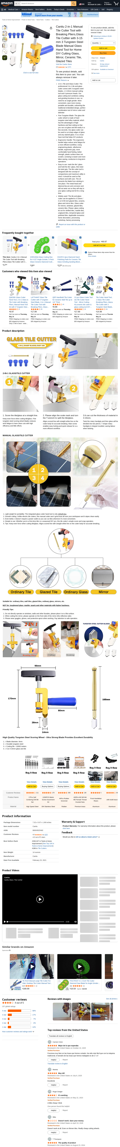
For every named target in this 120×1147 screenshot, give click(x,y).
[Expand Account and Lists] (101, 4)
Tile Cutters (55, 20)
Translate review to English (58, 1064)
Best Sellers (40, 9)
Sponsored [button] (6, 950)
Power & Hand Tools (28, 20)
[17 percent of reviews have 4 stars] (19, 1015)
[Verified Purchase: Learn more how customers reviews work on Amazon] (54, 1050)
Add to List (96, 80)
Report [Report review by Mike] (65, 1132)
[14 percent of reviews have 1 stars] (19, 1027)
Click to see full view (30, 73)
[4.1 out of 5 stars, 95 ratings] (36, 309)
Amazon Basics (27, 9)
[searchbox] (45, 3)
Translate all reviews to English (60, 1036)
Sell (103, 9)
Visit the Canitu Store (64, 64)
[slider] (35, 921)
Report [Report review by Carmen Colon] (65, 1060)
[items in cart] (116, 4)
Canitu (102, 61)
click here (66, 828)
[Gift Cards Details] (99, 9)
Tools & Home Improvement (11, 20)
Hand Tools (40, 20)
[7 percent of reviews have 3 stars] (19, 1019)
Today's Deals (59, 9)
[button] (3, 9)
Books (49, 9)
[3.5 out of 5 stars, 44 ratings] (58, 304)
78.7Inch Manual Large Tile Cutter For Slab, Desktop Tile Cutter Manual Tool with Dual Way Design (36, 982)
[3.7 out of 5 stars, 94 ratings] (102, 309)
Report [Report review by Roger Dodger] (65, 1110)
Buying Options (47, 786)
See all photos (111, 999)
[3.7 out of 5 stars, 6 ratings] (14, 309)
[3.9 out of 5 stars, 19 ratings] (80, 309)
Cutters (47, 20)
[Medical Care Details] (19, 9)
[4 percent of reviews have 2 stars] (19, 1023)
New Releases (82, 9)
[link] (42, 245)
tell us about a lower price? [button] (88, 837)
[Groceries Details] (75, 9)
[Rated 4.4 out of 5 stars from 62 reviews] (85, 985)
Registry (110, 9)
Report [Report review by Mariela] (65, 1085)
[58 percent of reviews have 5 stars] (19, 1011)
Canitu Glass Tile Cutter (13, 880)
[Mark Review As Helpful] (54, 1060)
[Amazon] (7, 4)
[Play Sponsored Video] (31, 967)
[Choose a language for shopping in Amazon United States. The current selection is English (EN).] (81, 4)
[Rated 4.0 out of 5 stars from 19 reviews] (38, 985)
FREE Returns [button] (62, 80)
